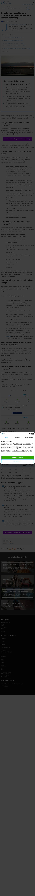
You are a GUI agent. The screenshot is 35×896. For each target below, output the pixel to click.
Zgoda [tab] (6, 437)
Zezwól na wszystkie (17, 457)
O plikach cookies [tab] (29, 437)
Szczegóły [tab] (17, 437)
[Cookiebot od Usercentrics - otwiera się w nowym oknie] (28, 434)
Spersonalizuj (17, 461)
